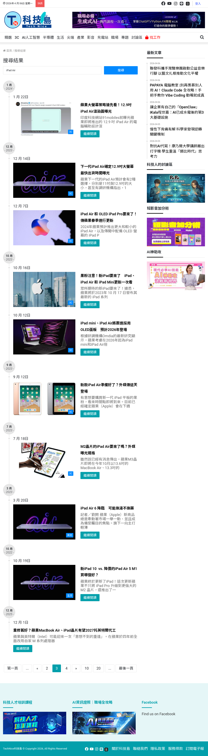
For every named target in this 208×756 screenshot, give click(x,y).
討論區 (136, 37)
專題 (125, 37)
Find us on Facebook (158, 714)
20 (98, 668)
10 (87, 668)
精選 (8, 37)
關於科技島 (121, 748)
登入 (198, 3)
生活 (60, 37)
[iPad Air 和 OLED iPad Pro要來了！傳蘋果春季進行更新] (44, 227)
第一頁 (12, 668)
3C (17, 37)
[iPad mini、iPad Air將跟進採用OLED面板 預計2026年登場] (44, 336)
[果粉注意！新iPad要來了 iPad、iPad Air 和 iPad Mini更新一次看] (44, 289)
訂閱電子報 (195, 748)
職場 (114, 37)
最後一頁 (126, 668)
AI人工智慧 (31, 37)
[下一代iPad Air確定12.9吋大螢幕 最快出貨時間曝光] (44, 180)
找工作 (152, 37)
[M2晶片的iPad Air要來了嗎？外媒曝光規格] (44, 460)
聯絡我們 (140, 748)
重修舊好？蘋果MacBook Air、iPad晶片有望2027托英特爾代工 (64, 630)
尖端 (70, 37)
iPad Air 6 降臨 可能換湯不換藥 (107, 508)
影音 (90, 37)
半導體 (48, 37)
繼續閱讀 (89, 134)
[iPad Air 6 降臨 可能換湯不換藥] (44, 522)
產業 (80, 37)
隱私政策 (158, 748)
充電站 (102, 37)
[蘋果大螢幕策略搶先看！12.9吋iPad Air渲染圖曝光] (44, 118)
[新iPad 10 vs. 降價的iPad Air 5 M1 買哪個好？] (44, 582)
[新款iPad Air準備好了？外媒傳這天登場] (44, 398)
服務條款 (175, 748)
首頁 (7, 50)
